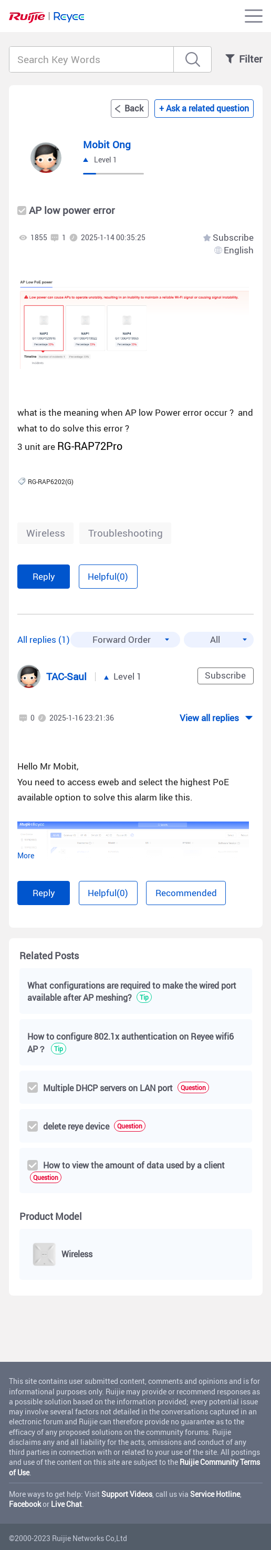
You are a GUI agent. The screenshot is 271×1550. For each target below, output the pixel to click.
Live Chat (66, 1504)
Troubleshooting (125, 533)
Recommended (186, 893)
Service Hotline (215, 1494)
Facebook (25, 1504)
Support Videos (126, 1494)
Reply (44, 576)
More (25, 855)
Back (133, 108)
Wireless (45, 533)
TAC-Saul (66, 676)
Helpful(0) (108, 576)
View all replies (209, 718)
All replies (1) (43, 639)
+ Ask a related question (204, 108)
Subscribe (233, 237)
